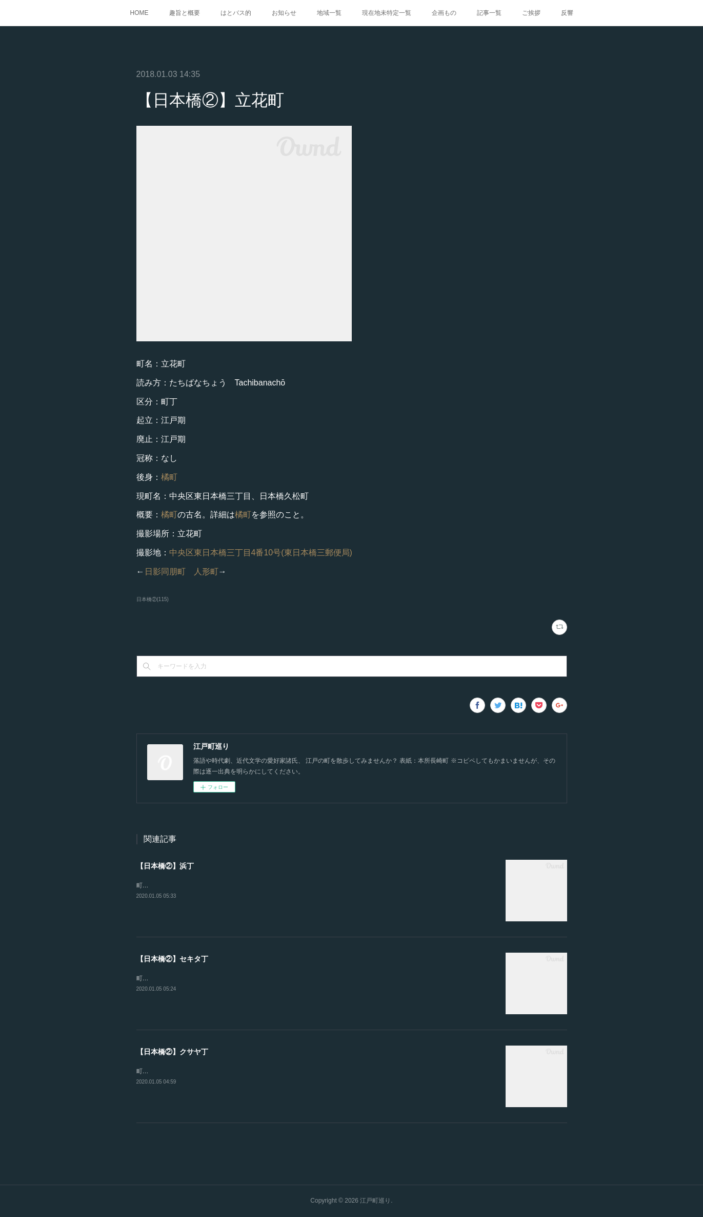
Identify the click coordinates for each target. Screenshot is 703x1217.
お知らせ (284, 12)
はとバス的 (235, 12)
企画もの (444, 12)
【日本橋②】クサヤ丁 (172, 1052)
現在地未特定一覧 (386, 12)
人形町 (206, 571)
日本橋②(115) (152, 599)
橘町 (169, 477)
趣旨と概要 (184, 12)
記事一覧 (489, 12)
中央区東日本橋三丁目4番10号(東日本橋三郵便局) (260, 552)
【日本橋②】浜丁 (165, 866)
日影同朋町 (165, 571)
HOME (139, 12)
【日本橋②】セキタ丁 (172, 959)
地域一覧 (329, 12)
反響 (567, 12)
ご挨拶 (531, 12)
